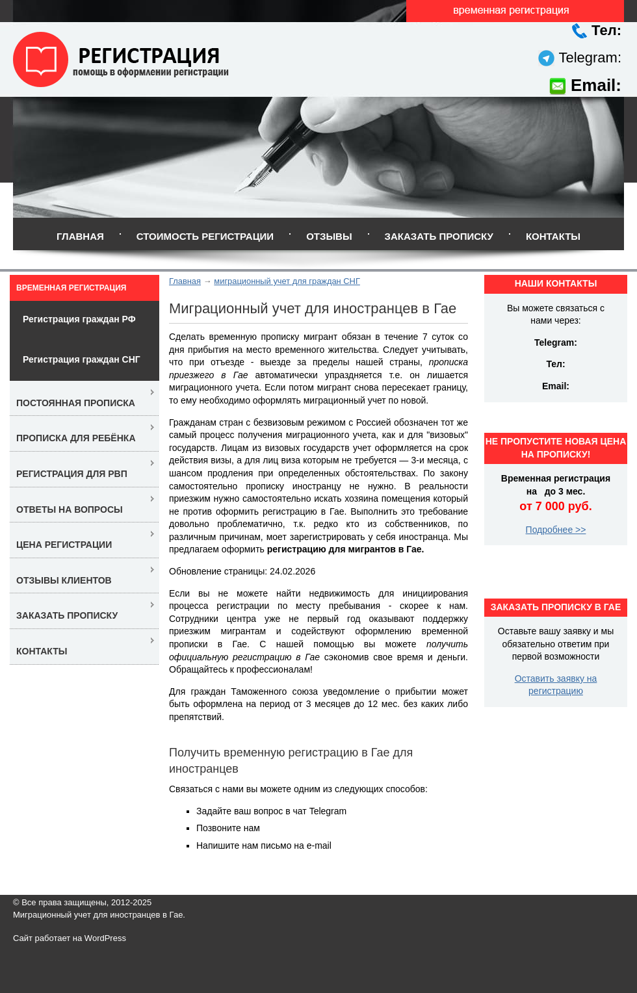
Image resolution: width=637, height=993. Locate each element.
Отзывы (329, 236)
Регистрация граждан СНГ (81, 359)
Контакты (553, 236)
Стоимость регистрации (205, 236)
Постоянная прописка (75, 403)
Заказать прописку (439, 236)
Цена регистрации (64, 544)
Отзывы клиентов (64, 580)
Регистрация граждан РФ (79, 319)
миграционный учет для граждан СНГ (287, 281)
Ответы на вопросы (69, 509)
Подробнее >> (556, 529)
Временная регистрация (71, 287)
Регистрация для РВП (71, 474)
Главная (80, 236)
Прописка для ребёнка (76, 438)
